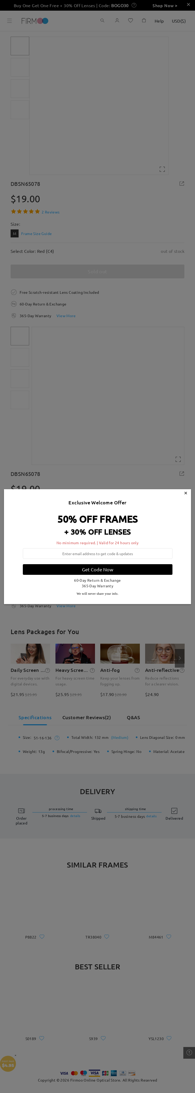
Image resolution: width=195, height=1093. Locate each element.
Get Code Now (97, 569)
